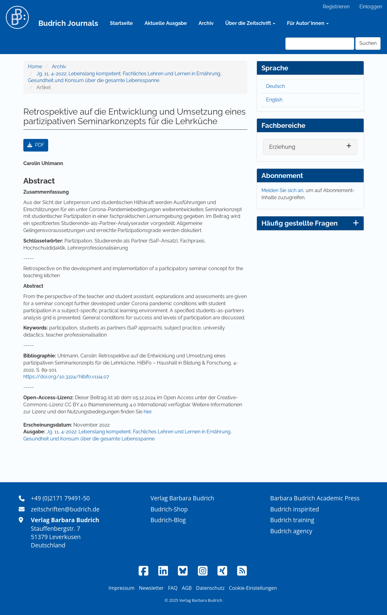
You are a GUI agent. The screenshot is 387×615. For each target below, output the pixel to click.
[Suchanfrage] (319, 43)
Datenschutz (210, 588)
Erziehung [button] (282, 147)
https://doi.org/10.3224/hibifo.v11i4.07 (66, 377)
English (274, 100)
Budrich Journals (68, 23)
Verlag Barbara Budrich (182, 498)
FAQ (173, 588)
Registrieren (336, 7)
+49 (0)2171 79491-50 (60, 498)
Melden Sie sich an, (283, 190)
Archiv (206, 23)
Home (35, 66)
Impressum (121, 588)
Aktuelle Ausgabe (166, 23)
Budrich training (292, 520)
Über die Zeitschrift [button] (250, 23)
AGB (187, 588)
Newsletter (151, 588)
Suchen (368, 43)
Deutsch (275, 86)
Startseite (121, 23)
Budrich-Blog (168, 520)
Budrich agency (291, 531)
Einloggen (370, 7)
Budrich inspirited (294, 509)
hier (147, 412)
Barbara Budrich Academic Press (315, 498)
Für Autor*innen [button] (308, 23)
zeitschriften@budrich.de (65, 509)
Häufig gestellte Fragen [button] (310, 223)
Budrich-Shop (169, 509)
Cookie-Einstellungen (253, 588)
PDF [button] (35, 145)
